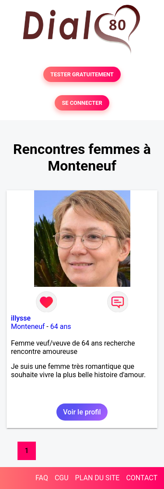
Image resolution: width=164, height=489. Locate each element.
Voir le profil (82, 412)
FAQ (41, 478)
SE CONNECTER (82, 103)
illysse (21, 318)
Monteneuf (28, 326)
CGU (62, 478)
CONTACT (141, 478)
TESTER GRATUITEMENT (82, 74)
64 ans (60, 326)
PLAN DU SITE (97, 478)
